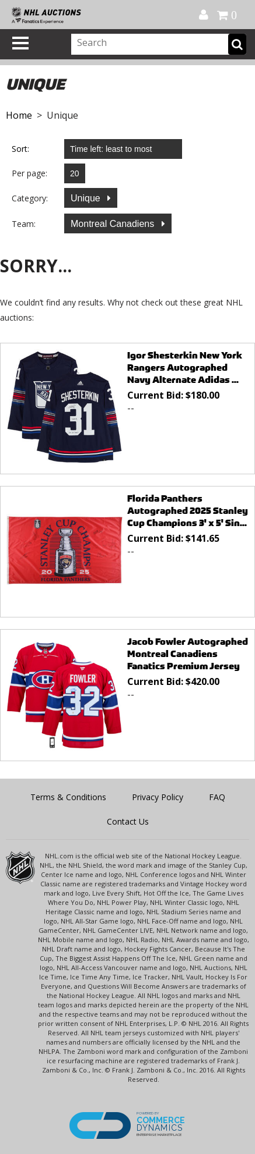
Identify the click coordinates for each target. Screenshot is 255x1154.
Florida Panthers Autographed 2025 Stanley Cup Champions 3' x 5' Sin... (187, 510)
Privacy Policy (157, 797)
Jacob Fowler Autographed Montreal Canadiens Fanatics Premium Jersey (187, 653)
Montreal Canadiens (114, 224)
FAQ (217, 797)
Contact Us (128, 821)
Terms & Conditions (68, 797)
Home (19, 115)
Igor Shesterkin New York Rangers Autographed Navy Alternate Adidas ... (184, 367)
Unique (87, 198)
